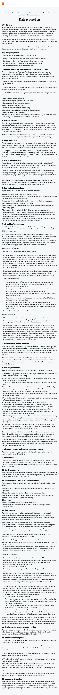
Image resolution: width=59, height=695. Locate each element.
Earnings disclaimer (33, 15)
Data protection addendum (37, 13)
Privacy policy (9, 13)
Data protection (21, 13)
